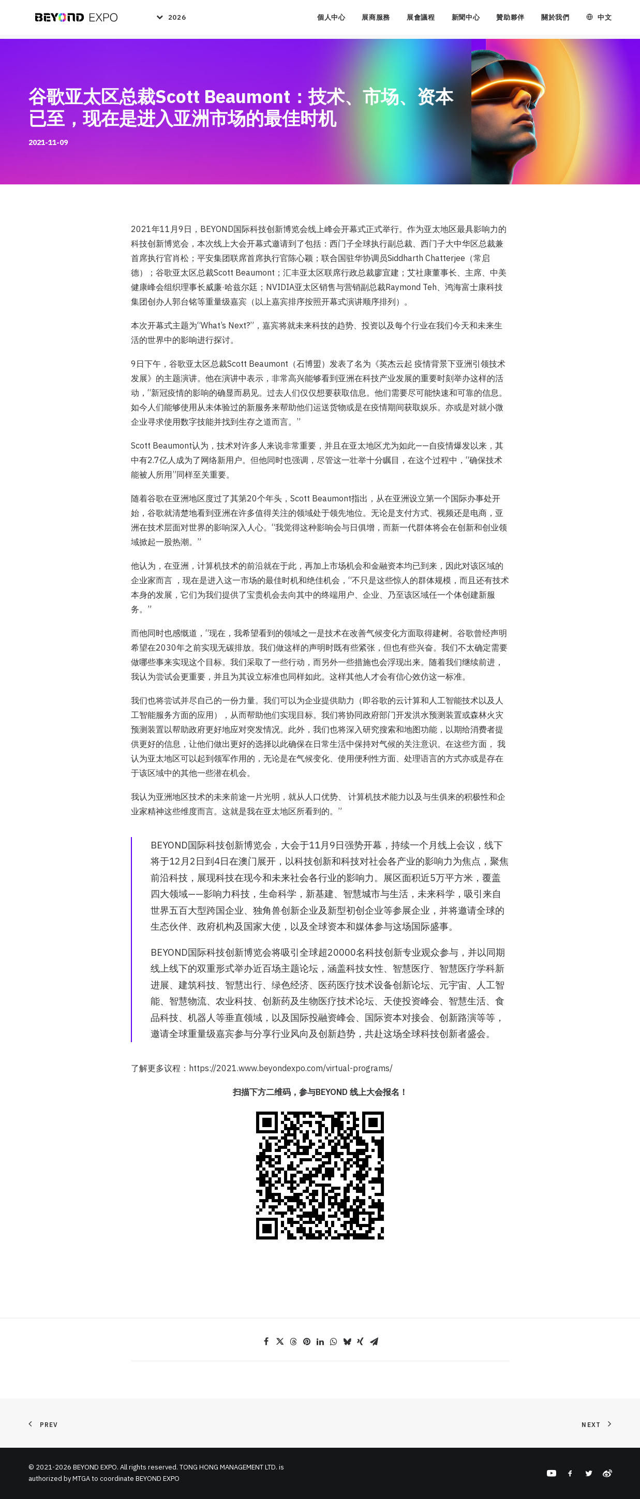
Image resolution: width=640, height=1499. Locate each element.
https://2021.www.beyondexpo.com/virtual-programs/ (291, 1068)
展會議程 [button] (421, 20)
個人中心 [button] (331, 20)
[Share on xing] (360, 1341)
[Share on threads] (293, 1341)
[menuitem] (166, 19)
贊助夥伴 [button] (510, 20)
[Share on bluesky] (347, 1341)
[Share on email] (374, 1341)
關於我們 (555, 20)
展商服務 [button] (376, 20)
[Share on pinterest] (307, 1341)
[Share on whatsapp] (334, 1341)
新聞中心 (466, 20)
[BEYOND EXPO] (74, 19)
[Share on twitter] (280, 1341)
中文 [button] (605, 20)
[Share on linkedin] (320, 1341)
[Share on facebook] (266, 1341)
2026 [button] (176, 20)
